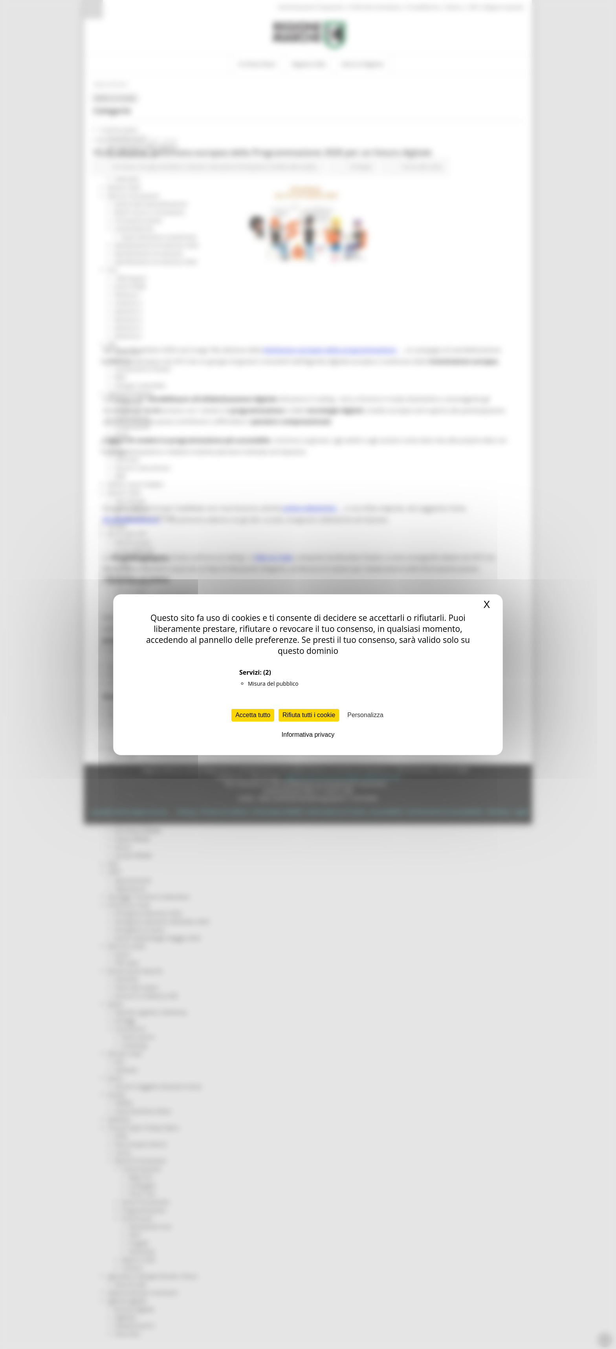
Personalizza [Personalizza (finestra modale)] (365, 715)
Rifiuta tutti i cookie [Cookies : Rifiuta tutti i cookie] (308, 715)
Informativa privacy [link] (308, 734)
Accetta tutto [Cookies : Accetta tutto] (252, 715)
